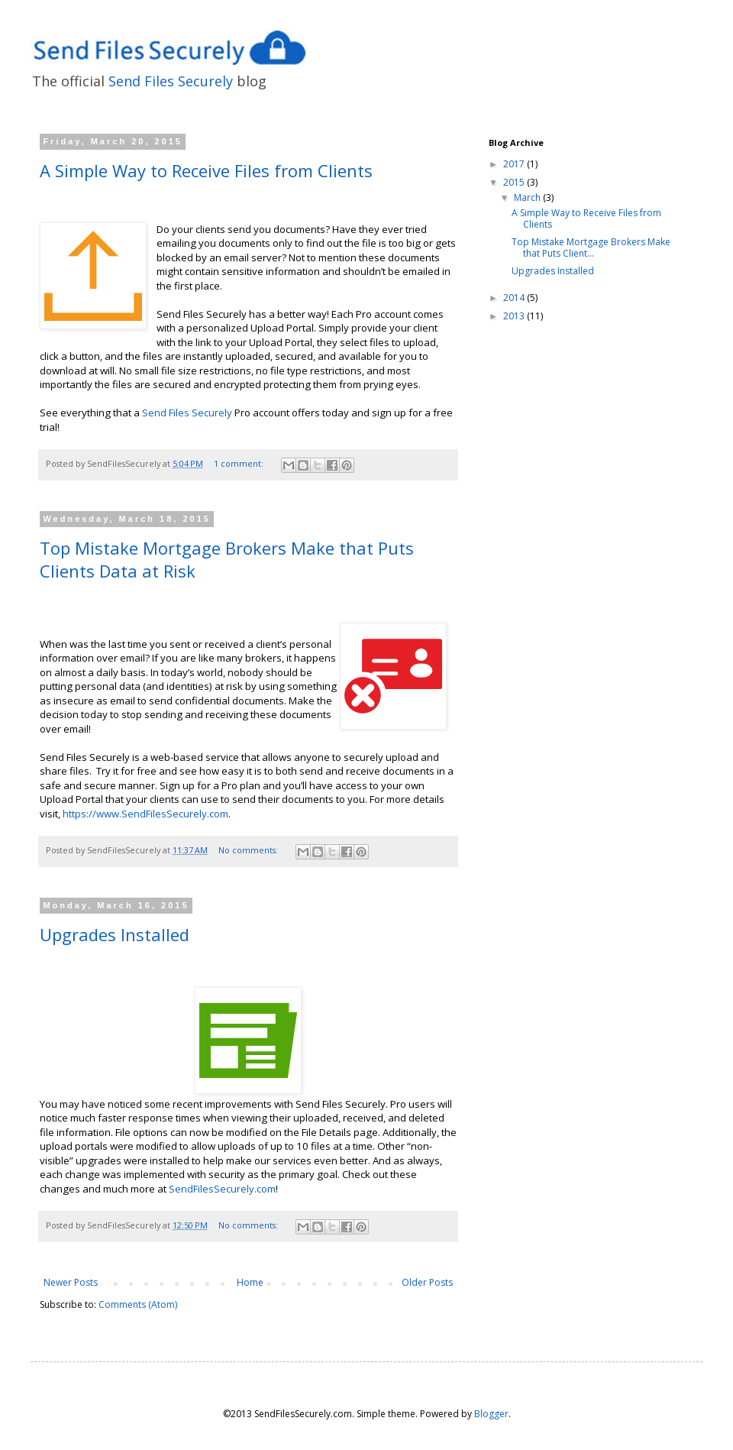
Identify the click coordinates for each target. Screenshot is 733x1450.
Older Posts (427, 1282)
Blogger (491, 1413)
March (528, 197)
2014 (515, 297)
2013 (515, 315)
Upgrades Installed (114, 934)
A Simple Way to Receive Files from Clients (206, 170)
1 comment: (240, 463)
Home (250, 1282)
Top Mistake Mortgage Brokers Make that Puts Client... (591, 247)
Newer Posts (71, 1282)
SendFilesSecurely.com (222, 1189)
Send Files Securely (170, 81)
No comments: (249, 850)
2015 (515, 182)
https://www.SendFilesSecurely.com (145, 813)
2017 (515, 163)
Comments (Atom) (137, 1304)
